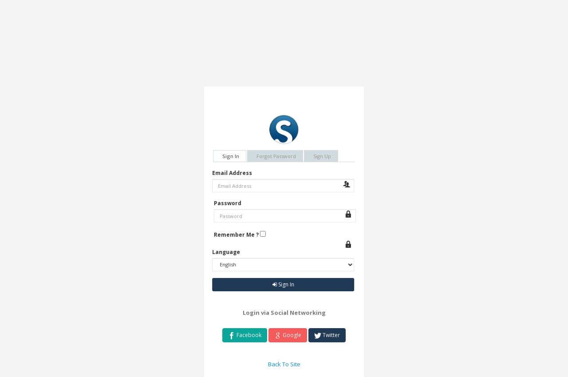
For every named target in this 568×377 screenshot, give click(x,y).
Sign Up (322, 156)
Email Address (229, 173)
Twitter (327, 337)
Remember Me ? (239, 234)
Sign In (230, 156)
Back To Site (284, 365)
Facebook (244, 337)
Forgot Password (276, 156)
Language (223, 252)
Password (230, 203)
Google (287, 337)
